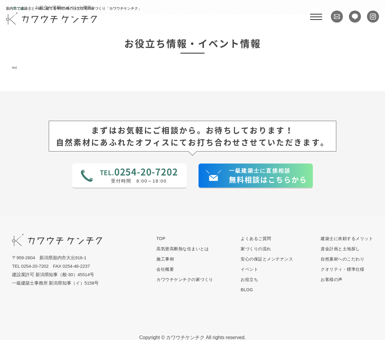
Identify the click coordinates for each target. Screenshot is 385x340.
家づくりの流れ (256, 248)
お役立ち (249, 279)
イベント (249, 269)
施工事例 (165, 259)
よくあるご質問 (256, 238)
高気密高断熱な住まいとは (182, 248)
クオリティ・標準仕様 (342, 269)
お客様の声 (332, 279)
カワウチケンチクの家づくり (184, 279)
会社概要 (165, 269)
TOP (160, 238)
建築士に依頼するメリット (347, 238)
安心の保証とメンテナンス (267, 259)
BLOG (247, 289)
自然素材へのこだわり (342, 259)
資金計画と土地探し (340, 248)
